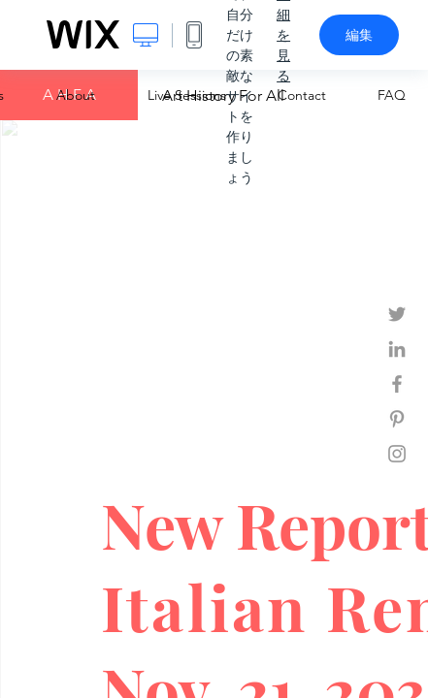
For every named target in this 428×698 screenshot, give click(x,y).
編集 (359, 35)
